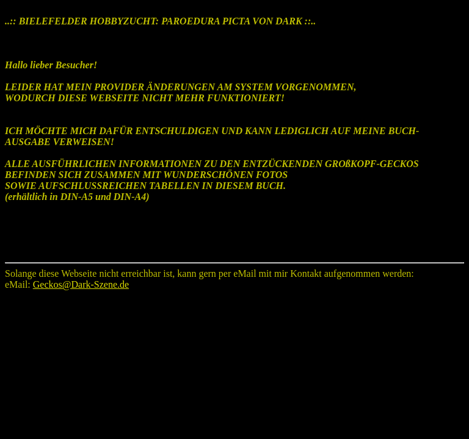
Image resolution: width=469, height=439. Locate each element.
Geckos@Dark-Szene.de (81, 284)
